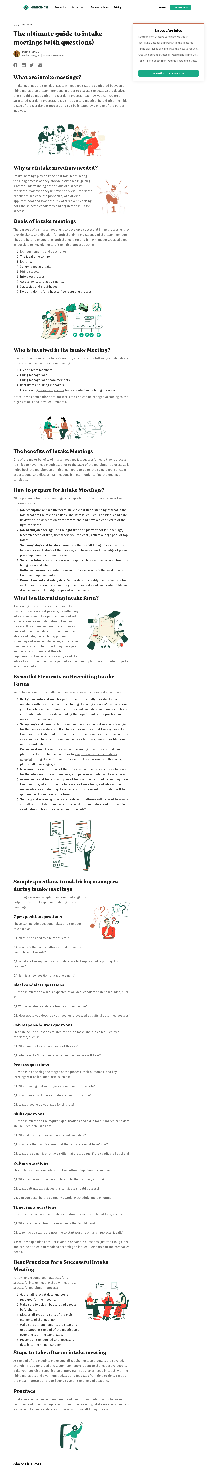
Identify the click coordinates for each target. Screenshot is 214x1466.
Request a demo (100, 7)
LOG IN (162, 7)
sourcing (34, 1371)
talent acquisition (51, 390)
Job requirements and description (43, 251)
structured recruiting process (33, 101)
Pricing (118, 7)
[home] (35, 7)
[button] (60, 7)
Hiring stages (29, 271)
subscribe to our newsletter (168, 73)
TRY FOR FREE (180, 7)
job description (46, 520)
